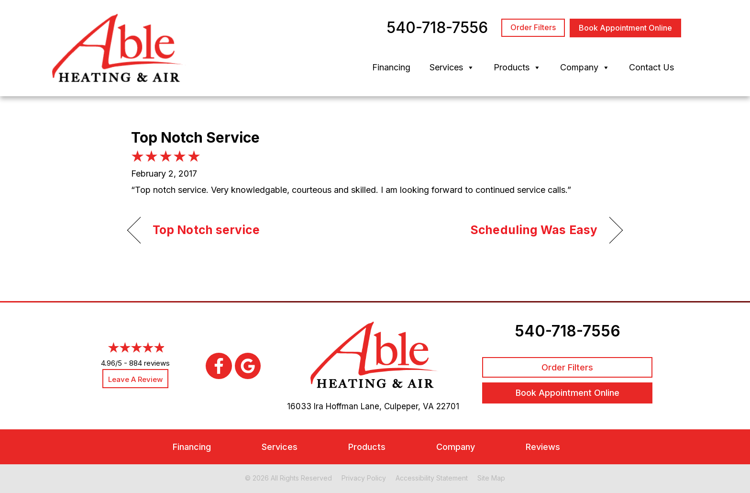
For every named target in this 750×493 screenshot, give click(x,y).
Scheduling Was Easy (533, 230)
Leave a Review (135, 379)
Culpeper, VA (409, 406)
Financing (391, 67)
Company (585, 67)
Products (517, 67)
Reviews (543, 446)
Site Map (491, 478)
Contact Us (651, 67)
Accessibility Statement (432, 478)
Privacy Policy (364, 478)
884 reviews (149, 363)
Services (452, 67)
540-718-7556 (567, 331)
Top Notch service (206, 230)
